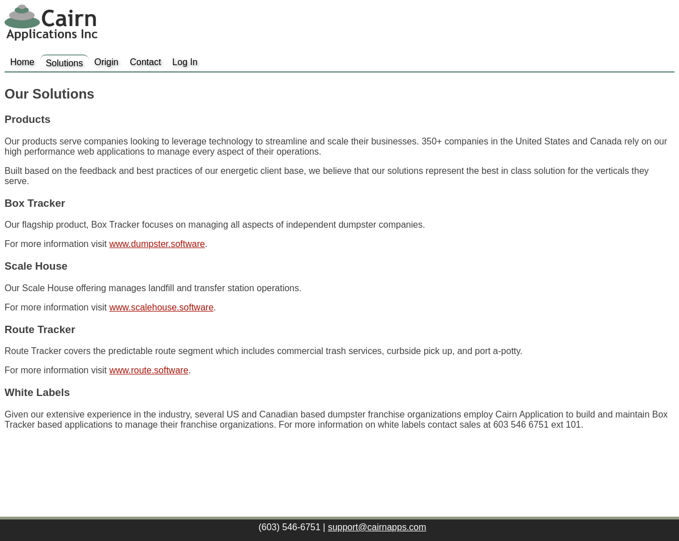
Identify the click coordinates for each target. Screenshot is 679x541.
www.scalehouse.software (161, 307)
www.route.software (149, 370)
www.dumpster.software (157, 244)
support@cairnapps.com (377, 527)
